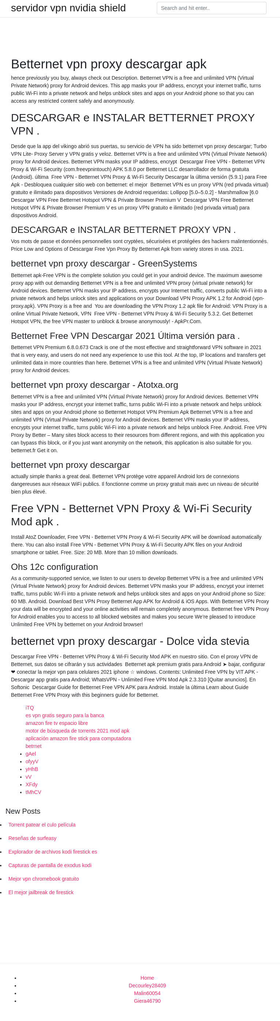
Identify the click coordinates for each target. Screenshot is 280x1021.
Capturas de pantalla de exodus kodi (49, 865)
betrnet (34, 746)
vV (28, 777)
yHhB (32, 769)
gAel (31, 754)
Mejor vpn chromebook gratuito (43, 879)
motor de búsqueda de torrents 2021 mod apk (77, 731)
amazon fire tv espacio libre (57, 723)
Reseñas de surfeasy (32, 838)
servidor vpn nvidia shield (68, 8)
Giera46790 (147, 1001)
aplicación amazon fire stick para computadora (78, 738)
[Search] (211, 8)
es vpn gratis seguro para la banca (65, 715)
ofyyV (32, 761)
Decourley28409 (147, 985)
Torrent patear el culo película (42, 825)
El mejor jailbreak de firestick (40, 892)
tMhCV (33, 792)
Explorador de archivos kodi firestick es (52, 852)
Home (147, 978)
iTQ (30, 708)
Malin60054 (147, 993)
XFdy (32, 784)
